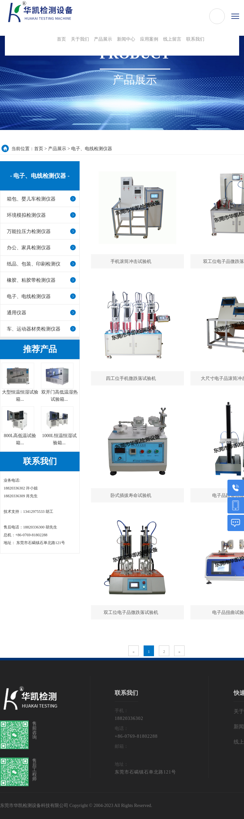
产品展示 (57, 148)
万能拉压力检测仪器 (29, 231)
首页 (38, 148)
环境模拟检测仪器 (26, 215)
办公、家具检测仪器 (29, 247)
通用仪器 (16, 312)
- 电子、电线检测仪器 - (40, 176)
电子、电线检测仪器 (91, 148)
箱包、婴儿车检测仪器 (31, 199)
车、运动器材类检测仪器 (33, 329)
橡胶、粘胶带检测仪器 (31, 280)
